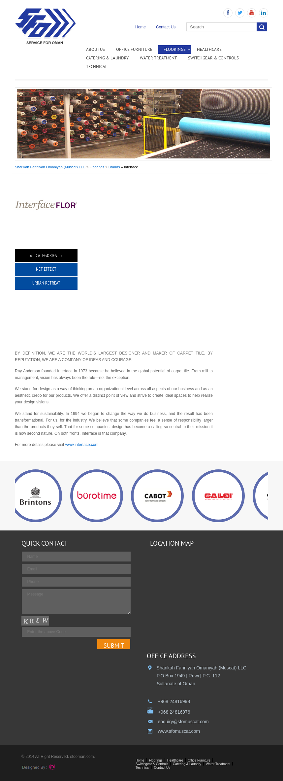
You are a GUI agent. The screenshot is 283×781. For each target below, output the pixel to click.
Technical (97, 66)
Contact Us (165, 27)
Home (140, 27)
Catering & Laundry (107, 58)
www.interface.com (82, 444)
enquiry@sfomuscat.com (183, 721)
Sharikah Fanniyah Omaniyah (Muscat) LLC (50, 167)
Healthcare (209, 49)
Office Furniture (134, 49)
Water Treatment (158, 58)
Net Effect (46, 269)
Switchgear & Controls (213, 58)
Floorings (175, 49)
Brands (114, 167)
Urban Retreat (46, 283)
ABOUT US (95, 49)
